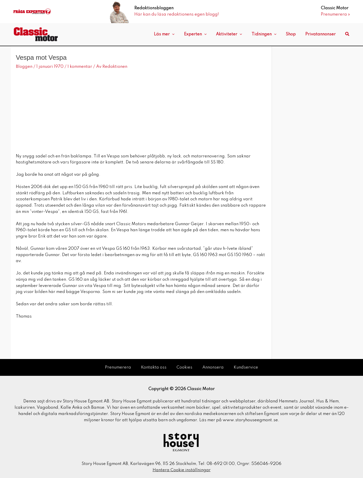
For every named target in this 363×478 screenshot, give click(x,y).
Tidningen (268, 34)
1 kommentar (80, 67)
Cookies (184, 367)
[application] (182, 34)
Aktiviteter (235, 34)
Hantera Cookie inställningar (181, 470)
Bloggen (24, 67)
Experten (203, 34)
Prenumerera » (335, 14)
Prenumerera (118, 367)
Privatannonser (321, 34)
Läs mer (174, 34)
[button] (347, 34)
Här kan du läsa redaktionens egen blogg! (176, 14)
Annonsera (213, 367)
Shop (293, 34)
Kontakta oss (153, 367)
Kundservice (246, 367)
